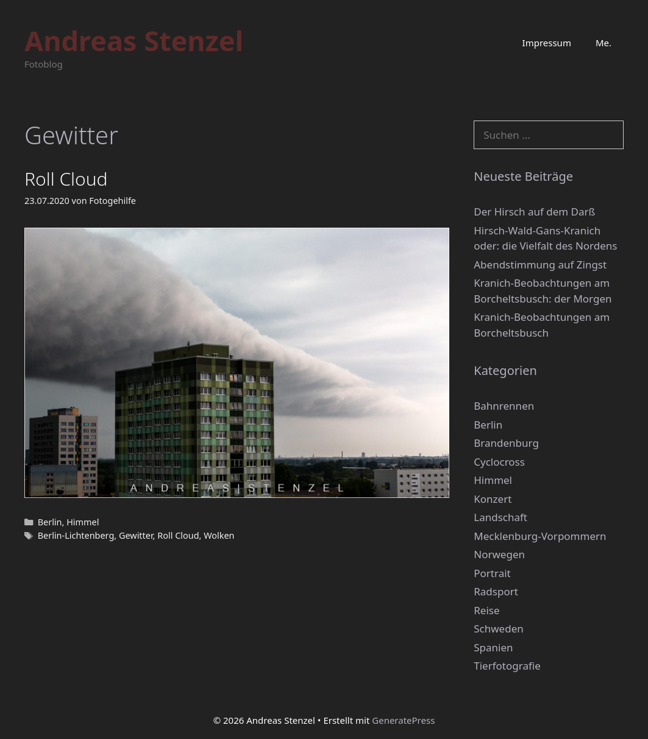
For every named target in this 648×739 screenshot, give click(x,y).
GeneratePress (403, 720)
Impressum (546, 43)
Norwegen (499, 554)
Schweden (499, 629)
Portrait (492, 573)
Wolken (219, 535)
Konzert (492, 499)
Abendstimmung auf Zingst (540, 264)
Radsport (496, 591)
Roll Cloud (66, 178)
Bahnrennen (504, 406)
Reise (486, 610)
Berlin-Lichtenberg (76, 535)
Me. (603, 43)
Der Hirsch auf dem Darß (534, 212)
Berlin (50, 522)
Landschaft (500, 517)
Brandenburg (506, 443)
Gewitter (136, 535)
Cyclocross (499, 462)
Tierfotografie (507, 666)
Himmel (82, 522)
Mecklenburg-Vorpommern (540, 536)
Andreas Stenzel (133, 40)
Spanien (493, 647)
